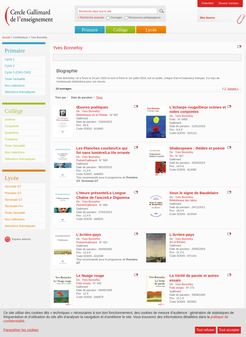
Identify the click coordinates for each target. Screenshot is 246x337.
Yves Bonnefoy (91, 111)
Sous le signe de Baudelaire (193, 193)
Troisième (11, 139)
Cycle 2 (9, 65)
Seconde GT (13, 186)
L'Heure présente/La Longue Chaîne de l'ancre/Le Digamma (102, 195)
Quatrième (11, 133)
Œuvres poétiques (92, 107)
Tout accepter (229, 330)
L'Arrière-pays (88, 234)
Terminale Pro (14, 206)
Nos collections (15, 85)
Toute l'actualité (15, 79)
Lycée (150, 29)
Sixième (10, 119)
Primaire (90, 29)
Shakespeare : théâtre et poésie (197, 148)
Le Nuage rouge (90, 275)
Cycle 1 (9, 59)
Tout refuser (205, 330)
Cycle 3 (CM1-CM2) (18, 72)
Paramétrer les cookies (21, 330)
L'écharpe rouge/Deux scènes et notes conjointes (197, 109)
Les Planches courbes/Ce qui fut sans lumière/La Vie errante (103, 150)
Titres (99, 97)
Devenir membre (228, 3)
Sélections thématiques (20, 92)
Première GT (13, 193)
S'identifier (207, 3)
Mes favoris (207, 17)
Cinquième (12, 126)
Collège (120, 29)
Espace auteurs (21, 239)
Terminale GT (14, 200)
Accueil (6, 37)
